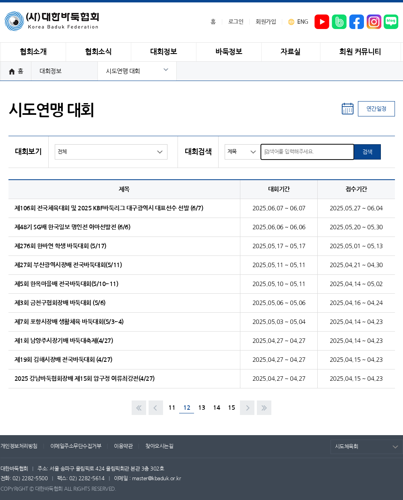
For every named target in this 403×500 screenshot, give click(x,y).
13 (201, 408)
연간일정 (376, 109)
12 (186, 408)
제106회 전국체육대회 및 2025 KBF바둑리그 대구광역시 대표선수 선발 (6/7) (108, 208)
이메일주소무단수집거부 (75, 446)
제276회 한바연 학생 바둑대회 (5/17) (60, 246)
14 (216, 408)
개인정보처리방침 (18, 446)
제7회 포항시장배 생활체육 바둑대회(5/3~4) (69, 322)
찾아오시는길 (159, 446)
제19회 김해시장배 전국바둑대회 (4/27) (63, 360)
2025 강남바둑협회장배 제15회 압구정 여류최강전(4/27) (84, 379)
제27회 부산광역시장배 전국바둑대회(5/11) (68, 265)
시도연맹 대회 (123, 71)
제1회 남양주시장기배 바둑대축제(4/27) (63, 341)
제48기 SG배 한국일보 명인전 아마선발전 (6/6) (72, 227)
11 (171, 408)
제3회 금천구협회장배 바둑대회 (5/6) (59, 303)
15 (231, 408)
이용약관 (123, 446)
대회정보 (50, 71)
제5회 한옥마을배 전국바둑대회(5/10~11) (66, 284)
